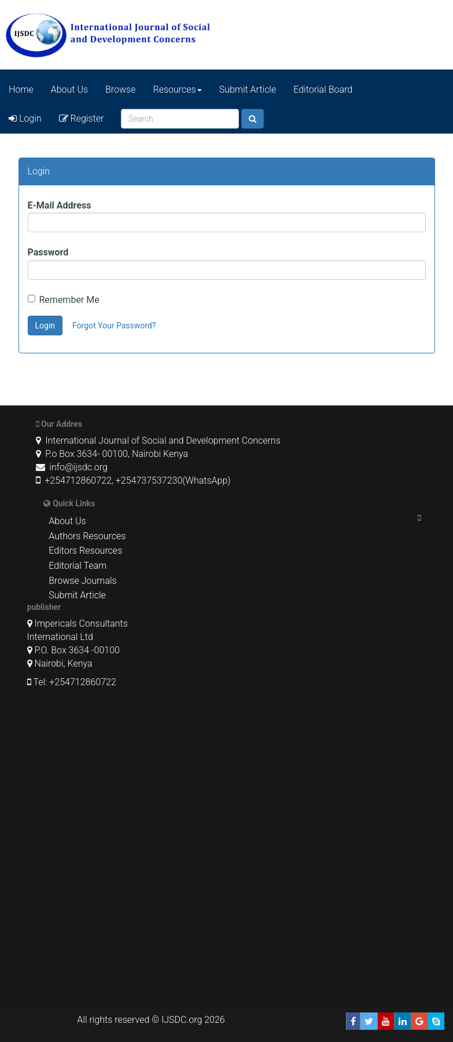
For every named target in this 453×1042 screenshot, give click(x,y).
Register (81, 118)
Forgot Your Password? (114, 325)
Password (48, 252)
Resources (177, 89)
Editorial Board (322, 89)
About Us (69, 89)
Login (25, 118)
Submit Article (248, 89)
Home (21, 89)
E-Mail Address (59, 205)
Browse (120, 89)
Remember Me (64, 299)
